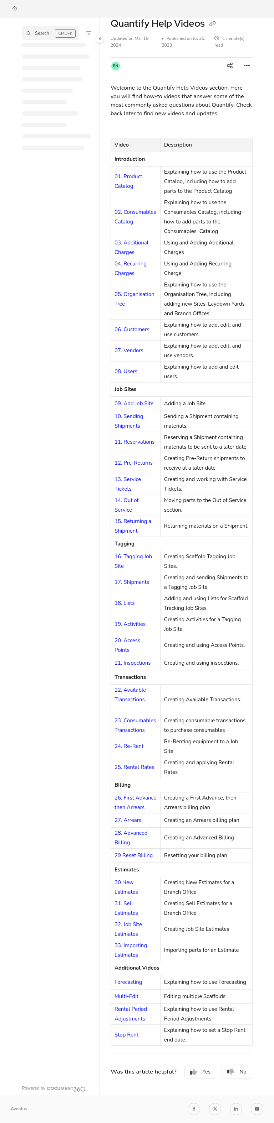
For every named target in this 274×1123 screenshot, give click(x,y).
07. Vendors (129, 350)
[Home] (14, 8)
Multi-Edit (126, 996)
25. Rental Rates (134, 767)
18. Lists (125, 603)
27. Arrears (128, 820)
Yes (200, 1071)
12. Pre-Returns (134, 462)
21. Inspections (133, 662)
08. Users (126, 371)
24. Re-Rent (129, 746)
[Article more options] (247, 66)
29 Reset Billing (134, 855)
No (237, 1071)
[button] (50, 33)
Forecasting (128, 982)
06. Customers (132, 329)
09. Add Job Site (134, 403)
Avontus (19, 1109)
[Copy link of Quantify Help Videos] (212, 24)
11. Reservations (135, 441)
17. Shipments (132, 582)
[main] (181, 556)
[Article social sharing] (229, 66)
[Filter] (89, 33)
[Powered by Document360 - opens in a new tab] (54, 1088)
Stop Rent (126, 1034)
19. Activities (130, 624)
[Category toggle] (100, 39)
